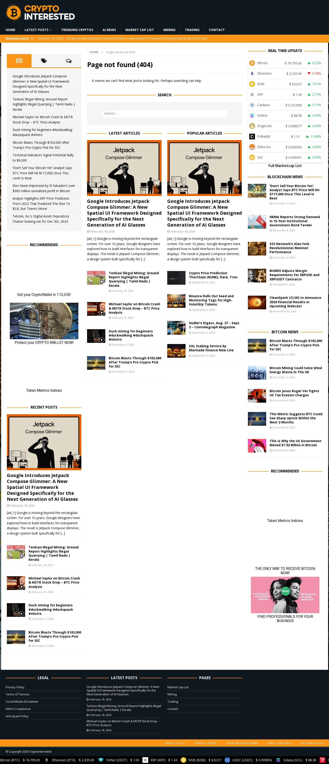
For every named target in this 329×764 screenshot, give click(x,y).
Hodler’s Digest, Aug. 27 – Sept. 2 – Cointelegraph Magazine (214, 325)
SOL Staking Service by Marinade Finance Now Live (211, 348)
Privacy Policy (15, 687)
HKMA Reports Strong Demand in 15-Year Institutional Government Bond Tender (295, 221)
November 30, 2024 (284, 311)
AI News (109, 30)
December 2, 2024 (284, 284)
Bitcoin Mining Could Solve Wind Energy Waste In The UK (296, 370)
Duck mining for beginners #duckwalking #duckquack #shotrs (131, 335)
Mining (169, 30)
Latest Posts (36, 30)
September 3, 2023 (203, 282)
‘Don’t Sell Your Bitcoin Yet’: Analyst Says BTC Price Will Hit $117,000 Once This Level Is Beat (42, 173)
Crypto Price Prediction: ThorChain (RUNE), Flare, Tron (213, 275)
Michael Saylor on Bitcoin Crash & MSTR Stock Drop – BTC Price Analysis (134, 308)
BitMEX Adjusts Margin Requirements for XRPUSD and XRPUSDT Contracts (294, 275)
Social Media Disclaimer (22, 701)
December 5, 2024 (123, 344)
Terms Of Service (17, 694)
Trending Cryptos (77, 30)
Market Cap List (139, 30)
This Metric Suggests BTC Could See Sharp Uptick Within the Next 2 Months (296, 418)
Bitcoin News (285, 331)
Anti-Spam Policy (17, 716)
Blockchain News (285, 176)
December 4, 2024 (284, 230)
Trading (192, 30)
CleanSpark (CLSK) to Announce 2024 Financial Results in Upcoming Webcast (295, 301)
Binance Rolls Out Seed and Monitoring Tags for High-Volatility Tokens (211, 300)
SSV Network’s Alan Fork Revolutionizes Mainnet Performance (289, 248)
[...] (143, 259)
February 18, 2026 (103, 231)
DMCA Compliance (18, 709)
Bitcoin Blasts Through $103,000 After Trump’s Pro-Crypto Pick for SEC (135, 362)
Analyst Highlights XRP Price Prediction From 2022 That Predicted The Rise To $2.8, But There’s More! (41, 203)
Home (10, 30)
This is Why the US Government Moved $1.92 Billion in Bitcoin (295, 443)
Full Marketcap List (285, 165)
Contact (217, 30)
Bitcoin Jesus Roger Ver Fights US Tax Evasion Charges (294, 393)
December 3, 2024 (284, 257)
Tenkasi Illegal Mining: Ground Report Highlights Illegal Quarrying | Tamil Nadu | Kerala (134, 279)
